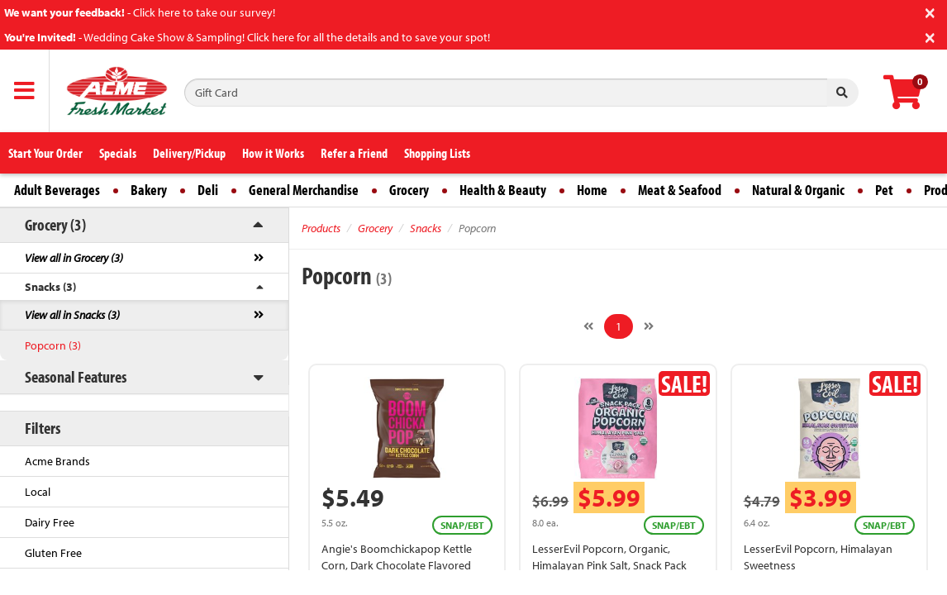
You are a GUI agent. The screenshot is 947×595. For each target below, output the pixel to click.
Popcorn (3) (53, 345)
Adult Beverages (57, 189)
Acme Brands (57, 461)
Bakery (149, 189)
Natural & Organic (798, 189)
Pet (884, 189)
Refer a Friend (354, 153)
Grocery (409, 189)
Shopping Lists (437, 153)
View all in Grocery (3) (74, 257)
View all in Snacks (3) (72, 314)
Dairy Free (49, 522)
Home (592, 189)
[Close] (930, 11)
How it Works (273, 153)
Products (321, 228)
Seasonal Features (75, 376)
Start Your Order (45, 153)
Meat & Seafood (679, 189)
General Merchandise (304, 189)
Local (37, 491)
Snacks (425, 228)
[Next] (648, 326)
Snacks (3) (50, 286)
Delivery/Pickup (189, 153)
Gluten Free (53, 552)
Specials (117, 153)
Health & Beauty (502, 189)
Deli (207, 189)
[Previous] (588, 326)
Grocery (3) (55, 224)
